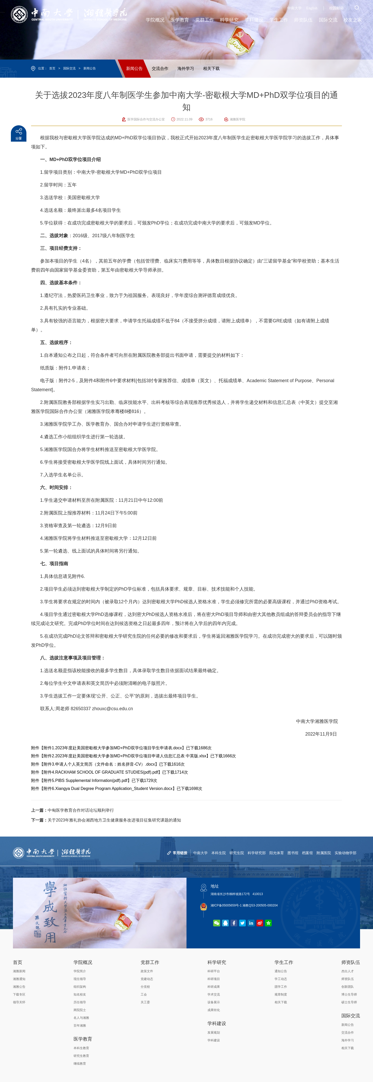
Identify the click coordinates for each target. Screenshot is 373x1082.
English (312, 8)
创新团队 (347, 987)
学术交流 (213, 994)
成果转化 (213, 1010)
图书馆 (293, 853)
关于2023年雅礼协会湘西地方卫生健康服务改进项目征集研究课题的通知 (106, 820)
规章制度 (281, 994)
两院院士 (80, 1010)
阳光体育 (276, 853)
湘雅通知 (19, 979)
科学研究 (216, 962)
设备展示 (213, 1002)
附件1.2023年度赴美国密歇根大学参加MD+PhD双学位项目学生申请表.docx (113, 748)
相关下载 (211, 68)
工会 (144, 994)
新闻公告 (89, 68)
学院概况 (83, 962)
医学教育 (83, 1039)
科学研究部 (257, 853)
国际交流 (69, 68)
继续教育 (80, 1063)
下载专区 (19, 994)
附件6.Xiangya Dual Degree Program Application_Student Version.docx (108, 788)
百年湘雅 (80, 1025)
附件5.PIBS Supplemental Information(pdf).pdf (85, 780)
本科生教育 (81, 1048)
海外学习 (185, 68)
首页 (52, 68)
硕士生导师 (349, 1002)
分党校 (145, 987)
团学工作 (281, 987)
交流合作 (160, 68)
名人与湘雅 (81, 1018)
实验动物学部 (345, 853)
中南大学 (294, 8)
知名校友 (80, 994)
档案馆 (307, 853)
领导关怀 (19, 1002)
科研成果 (213, 987)
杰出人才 (347, 971)
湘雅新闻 (19, 971)
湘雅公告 (19, 987)
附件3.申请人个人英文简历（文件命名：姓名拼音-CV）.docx (99, 764)
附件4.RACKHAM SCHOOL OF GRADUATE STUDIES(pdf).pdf (101, 772)
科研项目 (213, 979)
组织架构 (80, 987)
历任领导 (80, 1002)
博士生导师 (349, 994)
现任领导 (80, 979)
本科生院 (218, 853)
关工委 (145, 1002)
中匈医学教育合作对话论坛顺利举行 (72, 810)
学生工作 (284, 962)
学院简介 (80, 971)
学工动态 (281, 979)
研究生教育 (81, 1056)
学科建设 (216, 1023)
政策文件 (147, 971)
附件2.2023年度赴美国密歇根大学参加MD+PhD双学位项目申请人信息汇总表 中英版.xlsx (125, 756)
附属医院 (324, 853)
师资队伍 (350, 962)
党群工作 (150, 962)
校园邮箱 (336, 8)
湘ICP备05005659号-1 (226, 905)
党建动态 (147, 979)
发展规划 (213, 1032)
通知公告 (281, 971)
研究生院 (236, 853)
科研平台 (213, 971)
